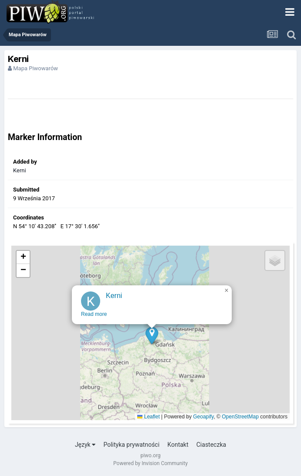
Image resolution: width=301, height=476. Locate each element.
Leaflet (148, 417)
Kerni (19, 170)
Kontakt (177, 444)
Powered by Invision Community (150, 463)
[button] (151, 338)
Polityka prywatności (131, 444)
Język (85, 444)
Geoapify (203, 417)
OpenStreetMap (240, 417)
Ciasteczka (211, 444)
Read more (94, 317)
